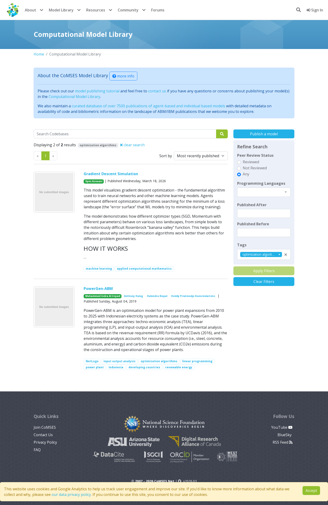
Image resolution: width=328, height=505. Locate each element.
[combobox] (264, 192)
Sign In (315, 10)
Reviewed (251, 162)
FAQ (37, 449)
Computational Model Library (74, 96)
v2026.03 (187, 481)
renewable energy (178, 367)
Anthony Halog (133, 296)
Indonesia (116, 367)
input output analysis (119, 361)
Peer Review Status (255, 155)
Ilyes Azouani (93, 181)
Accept (311, 490)
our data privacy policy (71, 494)
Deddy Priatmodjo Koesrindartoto (193, 296)
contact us (157, 91)
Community (128, 10)
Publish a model (264, 133)
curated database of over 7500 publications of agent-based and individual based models (148, 105)
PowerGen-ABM (98, 288)
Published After (252, 204)
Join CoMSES (45, 427)
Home (39, 54)
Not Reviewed (255, 168)
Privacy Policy (45, 442)
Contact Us (43, 434)
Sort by (165, 155)
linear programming (197, 361)
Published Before (253, 224)
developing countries (144, 367)
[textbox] (264, 213)
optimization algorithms (159, 361)
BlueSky (285, 434)
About (30, 10)
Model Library (61, 10)
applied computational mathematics (144, 269)
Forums (157, 10)
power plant (95, 367)
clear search (132, 144)
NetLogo (92, 361)
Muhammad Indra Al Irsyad (102, 296)
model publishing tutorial (97, 91)
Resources (95, 10)
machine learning (99, 269)
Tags (241, 245)
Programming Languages (261, 183)
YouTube (281, 427)
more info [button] (123, 76)
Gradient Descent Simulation (111, 173)
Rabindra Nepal (157, 296)
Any (246, 174)
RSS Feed (282, 442)
